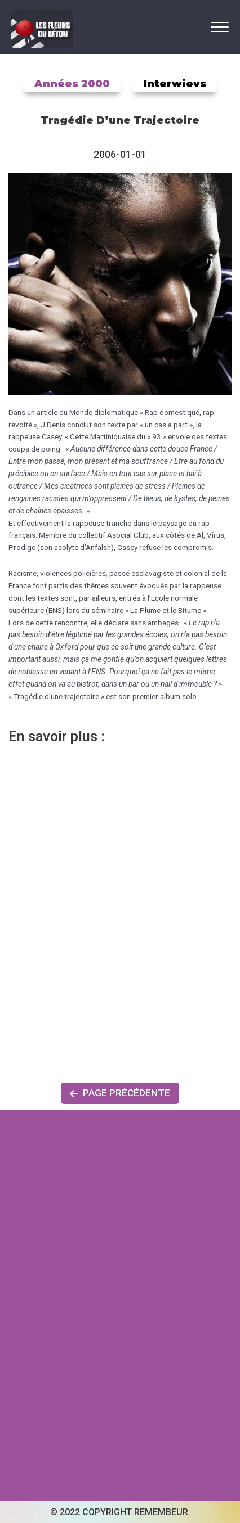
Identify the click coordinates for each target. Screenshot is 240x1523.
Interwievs (175, 84)
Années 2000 (72, 84)
